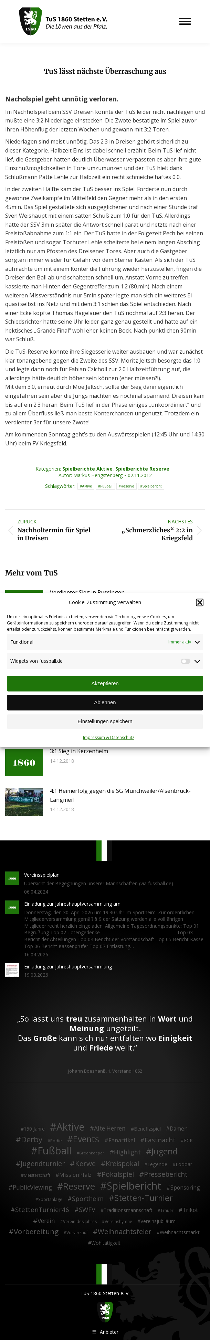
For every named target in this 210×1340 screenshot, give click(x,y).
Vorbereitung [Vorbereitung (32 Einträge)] (36, 1231)
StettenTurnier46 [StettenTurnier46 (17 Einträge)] (42, 1209)
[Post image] (24, 762)
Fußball (106, 486)
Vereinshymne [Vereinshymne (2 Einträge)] (118, 1221)
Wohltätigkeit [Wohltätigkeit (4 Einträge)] (105, 1243)
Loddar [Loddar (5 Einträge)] (184, 1164)
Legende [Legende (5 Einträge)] (157, 1164)
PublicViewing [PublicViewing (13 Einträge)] (32, 1187)
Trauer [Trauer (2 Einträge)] (167, 1210)
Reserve (127, 486)
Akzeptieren (104, 684)
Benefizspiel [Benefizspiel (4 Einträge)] (147, 1128)
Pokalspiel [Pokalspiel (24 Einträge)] (118, 1174)
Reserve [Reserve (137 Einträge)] (79, 1186)
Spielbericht (152, 486)
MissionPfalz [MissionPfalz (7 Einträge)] (75, 1175)
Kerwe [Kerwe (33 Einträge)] (85, 1163)
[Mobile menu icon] (185, 21)
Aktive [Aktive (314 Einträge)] (70, 1126)
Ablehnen (105, 703)
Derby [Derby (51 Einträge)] (31, 1139)
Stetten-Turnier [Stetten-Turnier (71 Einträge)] (143, 1198)
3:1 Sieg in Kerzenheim (79, 751)
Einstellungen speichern (104, 722)
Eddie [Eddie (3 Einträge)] (56, 1140)
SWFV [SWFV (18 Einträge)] (87, 1209)
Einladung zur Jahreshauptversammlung (68, 966)
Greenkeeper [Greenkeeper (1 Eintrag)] (91, 1153)
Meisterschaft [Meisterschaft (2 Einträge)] (37, 1175)
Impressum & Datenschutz (108, 737)
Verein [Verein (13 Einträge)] (46, 1221)
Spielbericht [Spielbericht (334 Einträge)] (134, 1185)
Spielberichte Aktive (87, 468)
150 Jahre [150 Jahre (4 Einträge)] (34, 1128)
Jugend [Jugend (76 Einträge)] (164, 1151)
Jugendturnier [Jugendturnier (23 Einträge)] (43, 1163)
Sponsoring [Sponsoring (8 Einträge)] (185, 1187)
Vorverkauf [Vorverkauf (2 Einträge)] (77, 1232)
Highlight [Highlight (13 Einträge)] (127, 1152)
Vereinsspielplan (42, 874)
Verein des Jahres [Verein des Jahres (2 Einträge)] (80, 1221)
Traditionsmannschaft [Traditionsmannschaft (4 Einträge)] (128, 1210)
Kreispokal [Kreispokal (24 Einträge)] (122, 1163)
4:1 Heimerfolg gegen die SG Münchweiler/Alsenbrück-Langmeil (120, 795)
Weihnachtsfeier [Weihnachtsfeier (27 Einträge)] (124, 1231)
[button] (199, 602)
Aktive (87, 486)
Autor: (91, 475)
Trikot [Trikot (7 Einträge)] (190, 1210)
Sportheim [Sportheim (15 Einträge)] (88, 1198)
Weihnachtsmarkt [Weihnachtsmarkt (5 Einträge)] (180, 1232)
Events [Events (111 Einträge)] (86, 1139)
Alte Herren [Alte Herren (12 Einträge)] (110, 1128)
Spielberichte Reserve (142, 468)
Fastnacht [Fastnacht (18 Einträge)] (160, 1139)
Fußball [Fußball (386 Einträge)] (55, 1150)
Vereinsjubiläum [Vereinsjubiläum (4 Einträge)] (158, 1221)
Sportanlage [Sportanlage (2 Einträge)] (50, 1199)
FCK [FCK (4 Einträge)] (188, 1140)
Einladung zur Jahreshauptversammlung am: (73, 903)
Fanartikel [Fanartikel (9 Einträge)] (121, 1140)
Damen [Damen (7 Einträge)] (179, 1128)
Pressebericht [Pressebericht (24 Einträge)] (166, 1174)
